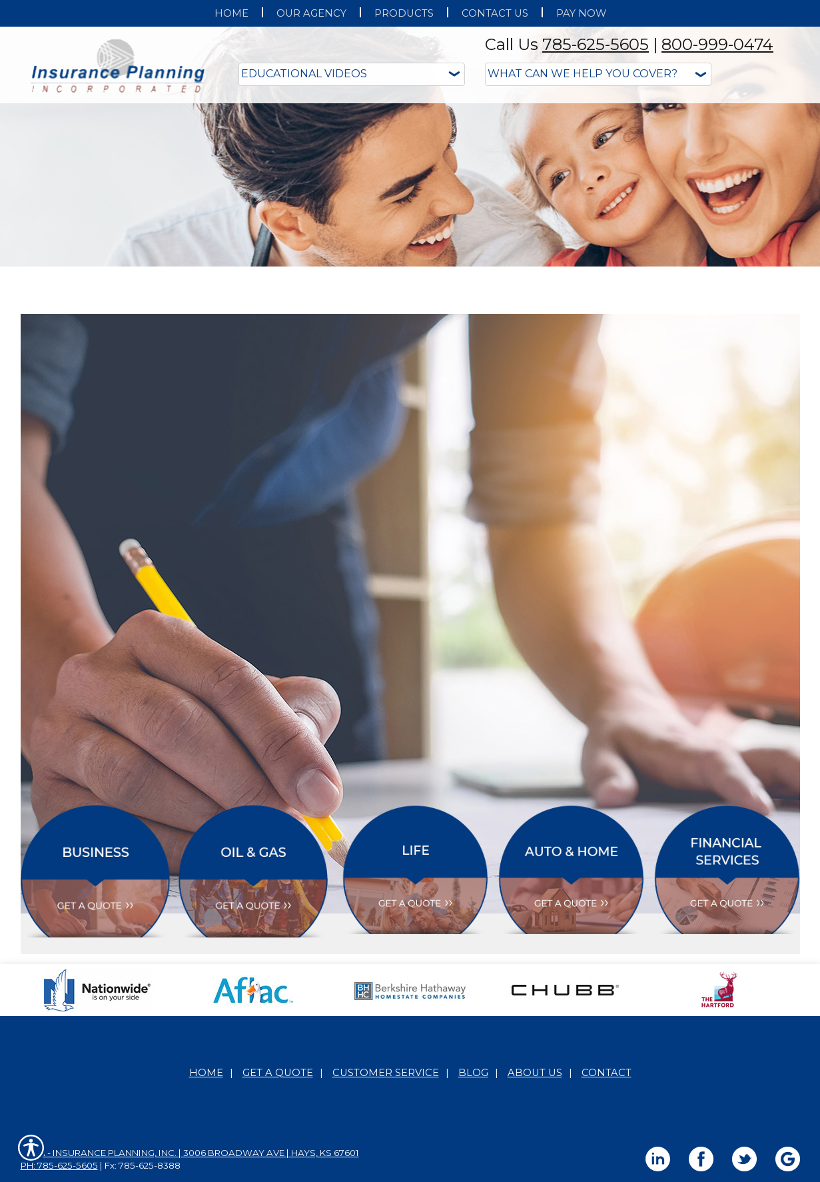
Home (206, 1073)
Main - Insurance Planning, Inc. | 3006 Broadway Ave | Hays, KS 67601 (190, 1152)
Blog (473, 1073)
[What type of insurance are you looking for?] (598, 74)
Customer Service (385, 1073)
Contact (606, 1073)
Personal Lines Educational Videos (429, 628)
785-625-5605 (595, 44)
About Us (535, 1073)
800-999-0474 (717, 44)
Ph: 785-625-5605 (59, 1165)
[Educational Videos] (351, 74)
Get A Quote (277, 1073)
